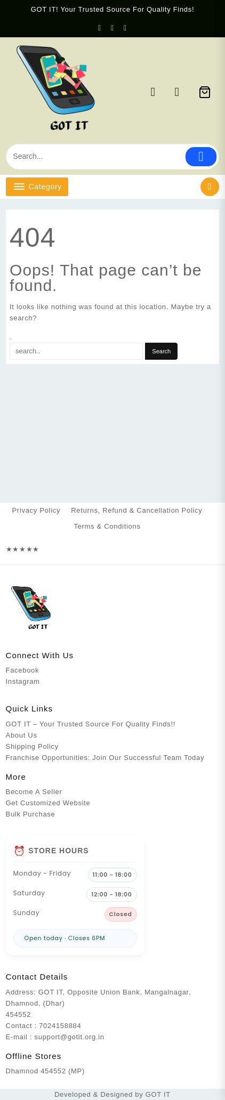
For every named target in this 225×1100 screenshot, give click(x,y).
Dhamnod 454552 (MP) (45, 1071)
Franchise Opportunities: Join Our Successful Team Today (105, 758)
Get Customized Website (48, 803)
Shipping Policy (32, 746)
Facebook (22, 670)
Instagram (23, 681)
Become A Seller (34, 792)
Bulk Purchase (30, 814)
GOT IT (158, 1094)
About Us (21, 735)
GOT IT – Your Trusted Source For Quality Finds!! (91, 724)
